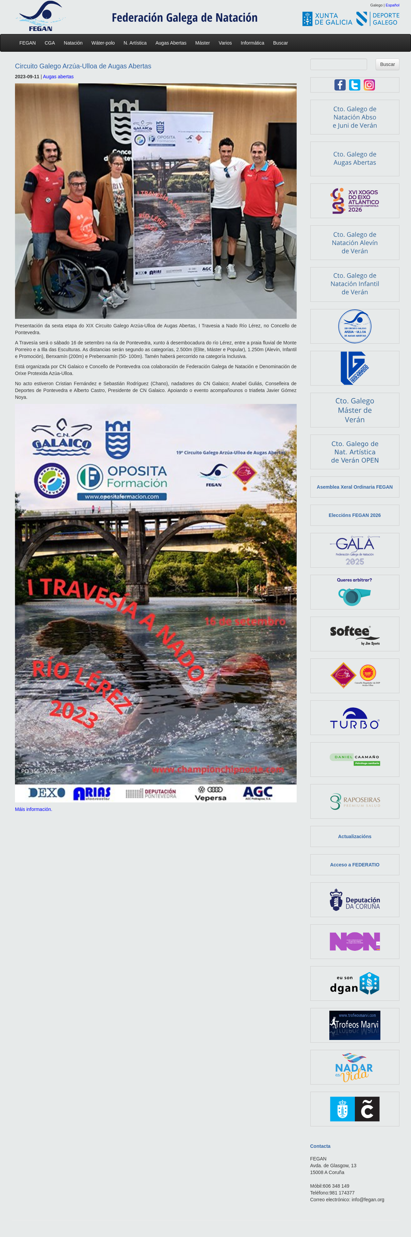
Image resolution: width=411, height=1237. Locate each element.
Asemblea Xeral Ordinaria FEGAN (355, 487)
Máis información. (33, 809)
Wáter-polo (105, 43)
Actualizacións (355, 836)
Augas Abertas (172, 43)
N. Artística (137, 43)
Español (392, 5)
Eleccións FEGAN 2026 (355, 515)
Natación (75, 43)
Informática (254, 43)
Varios (227, 43)
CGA (51, 43)
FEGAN (29, 43)
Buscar (280, 43)
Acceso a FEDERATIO (354, 864)
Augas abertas (58, 76)
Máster (204, 43)
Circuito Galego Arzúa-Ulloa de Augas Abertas (83, 66)
